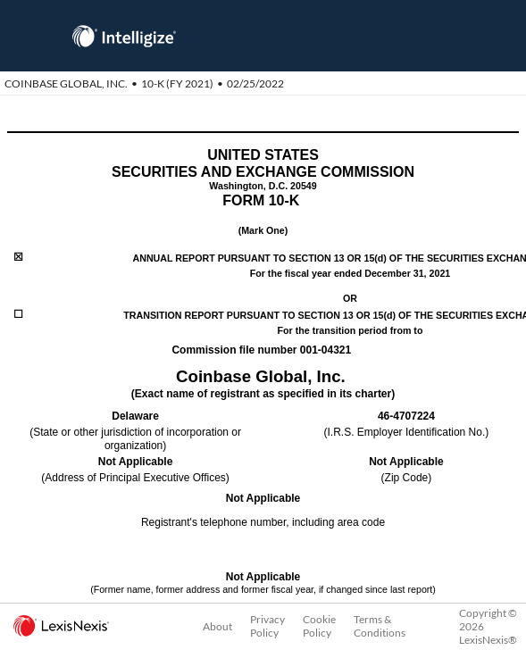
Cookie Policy (319, 625)
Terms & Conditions (379, 625)
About (217, 626)
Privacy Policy (267, 625)
